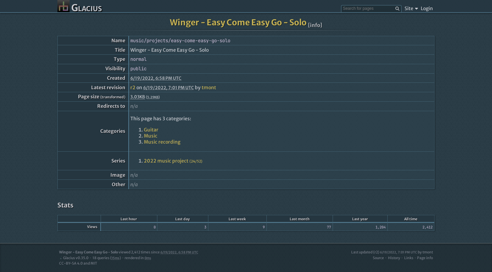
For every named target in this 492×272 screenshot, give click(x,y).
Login (427, 8)
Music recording (162, 142)
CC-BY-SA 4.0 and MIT (78, 263)
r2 (132, 87)
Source (378, 258)
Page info (425, 258)
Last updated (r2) (384, 252)
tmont (209, 87)
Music (150, 136)
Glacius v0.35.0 (73, 258)
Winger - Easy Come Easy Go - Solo (238, 22)
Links (408, 258)
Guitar (151, 130)
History (394, 258)
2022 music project (173, 161)
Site (411, 8)
